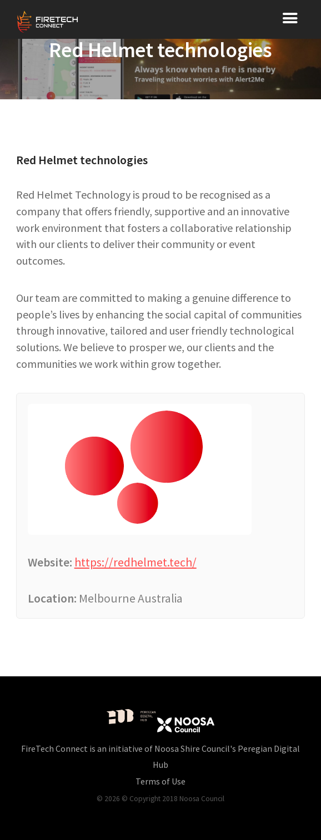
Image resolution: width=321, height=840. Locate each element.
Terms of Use (160, 781)
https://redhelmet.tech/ (135, 562)
